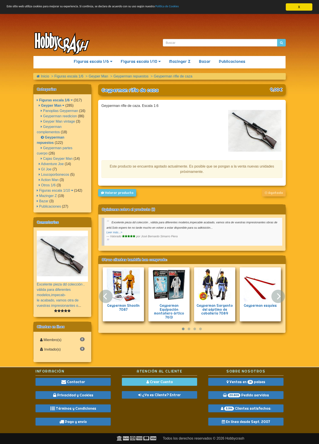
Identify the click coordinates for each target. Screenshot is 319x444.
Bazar (204, 61)
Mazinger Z (180, 61)
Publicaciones (232, 61)
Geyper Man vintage (58, 121)
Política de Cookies (201, 7)
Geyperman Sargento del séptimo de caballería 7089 (214, 309)
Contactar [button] (73, 382)
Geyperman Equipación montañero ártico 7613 (169, 311)
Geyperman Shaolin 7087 (123, 307)
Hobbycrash (234, 438)
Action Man (49, 180)
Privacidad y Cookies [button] (73, 395)
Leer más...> (114, 232)
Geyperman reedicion (59, 116)
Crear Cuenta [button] (159, 382)
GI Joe (45, 169)
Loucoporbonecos (54, 174)
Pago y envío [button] (73, 421)
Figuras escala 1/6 (93, 61)
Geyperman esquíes (260, 305)
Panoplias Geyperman (59, 111)
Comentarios (48, 222)
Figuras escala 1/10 (141, 61)
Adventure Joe (51, 164)
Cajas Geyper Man (57, 158)
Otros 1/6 (47, 185)
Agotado (274, 193)
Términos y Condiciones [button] (73, 408)
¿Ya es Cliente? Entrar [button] (159, 395)
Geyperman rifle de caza (129, 90)
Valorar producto (117, 193)
